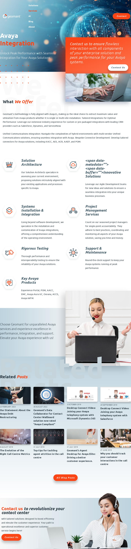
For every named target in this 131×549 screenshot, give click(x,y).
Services (33, 11)
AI (30, 16)
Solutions (33, 5)
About (32, 27)
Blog (31, 21)
